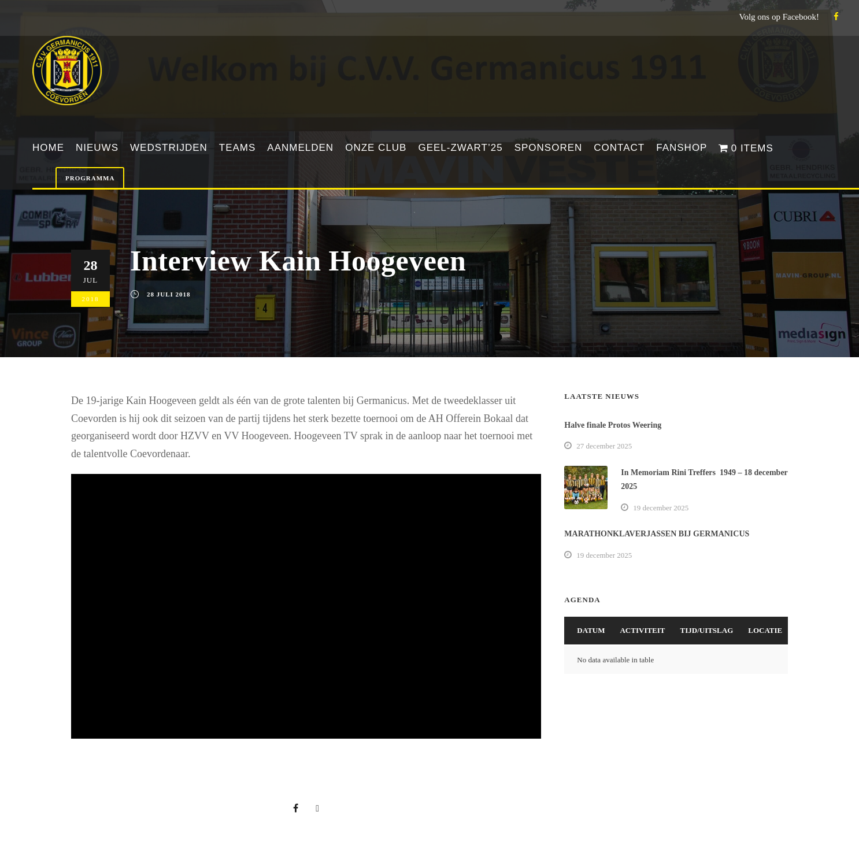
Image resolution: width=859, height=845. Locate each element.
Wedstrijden (169, 147)
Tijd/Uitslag (707, 630)
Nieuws (97, 147)
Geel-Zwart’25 (460, 147)
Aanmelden (300, 147)
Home (48, 147)
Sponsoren (548, 147)
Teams (237, 147)
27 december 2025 (604, 446)
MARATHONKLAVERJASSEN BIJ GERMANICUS (656, 533)
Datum (591, 630)
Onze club (375, 147)
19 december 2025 (660, 507)
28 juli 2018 (169, 294)
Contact (619, 147)
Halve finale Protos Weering (612, 425)
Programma (89, 178)
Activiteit (642, 630)
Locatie (765, 630)
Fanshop (681, 147)
